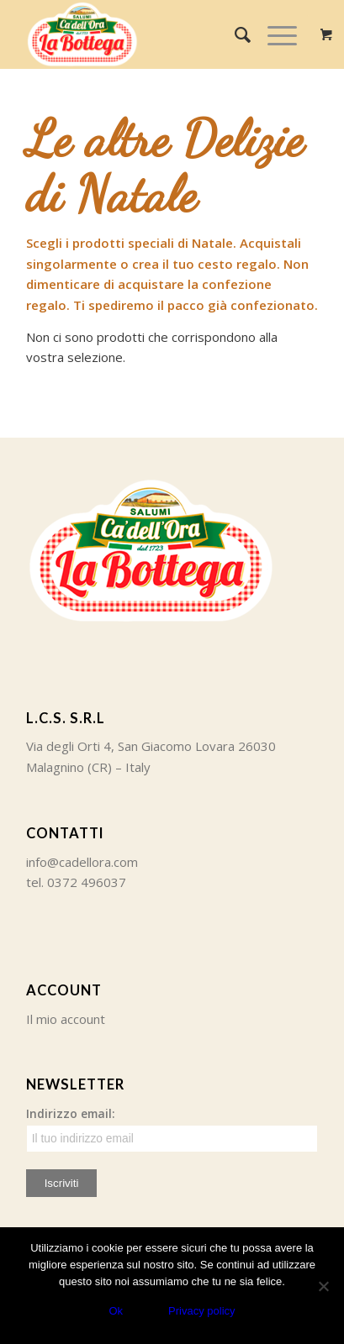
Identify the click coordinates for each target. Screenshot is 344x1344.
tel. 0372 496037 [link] (76, 882)
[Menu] (274, 34)
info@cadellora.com (82, 861)
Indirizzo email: (172, 1128)
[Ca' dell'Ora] (143, 34)
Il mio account (65, 1019)
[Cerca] (234, 34)
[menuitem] (234, 34)
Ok (115, 1311)
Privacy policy (201, 1311)
